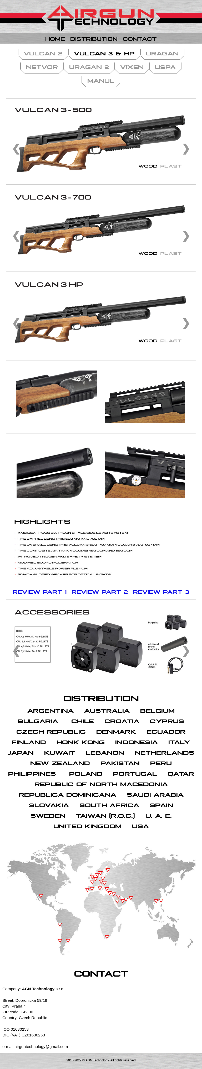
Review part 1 (40, 591)
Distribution (94, 38)
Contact (140, 38)
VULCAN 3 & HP (104, 52)
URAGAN (162, 52)
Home (55, 38)
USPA (165, 66)
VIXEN (132, 66)
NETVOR (42, 66)
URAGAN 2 (89, 66)
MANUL (100, 80)
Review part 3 (161, 591)
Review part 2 (100, 591)
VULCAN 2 (43, 52)
